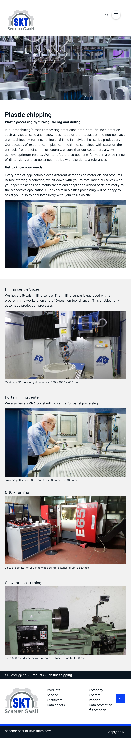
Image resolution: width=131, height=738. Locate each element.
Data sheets (56, 705)
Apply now (116, 732)
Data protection (100, 705)
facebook (97, 710)
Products (37, 675)
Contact (94, 695)
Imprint (94, 700)
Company (96, 690)
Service (52, 695)
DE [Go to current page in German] (106, 15)
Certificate (55, 700)
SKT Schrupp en (15, 675)
